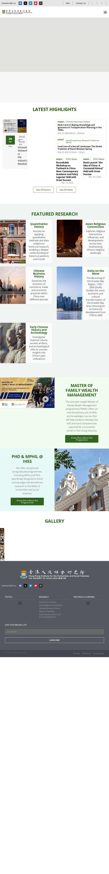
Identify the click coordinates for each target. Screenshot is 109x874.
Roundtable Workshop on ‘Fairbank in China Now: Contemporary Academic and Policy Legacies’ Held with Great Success (67, 171)
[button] (105, 12)
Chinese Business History (78, 122)
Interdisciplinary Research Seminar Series (82, 141)
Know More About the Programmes (27, 539)
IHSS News (71, 159)
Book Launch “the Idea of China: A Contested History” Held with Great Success (93, 168)
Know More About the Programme (82, 460)
